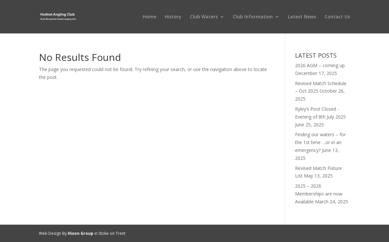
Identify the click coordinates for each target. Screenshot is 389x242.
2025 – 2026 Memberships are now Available (319, 194)
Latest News (302, 17)
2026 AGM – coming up (320, 65)
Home (149, 17)
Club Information (253, 17)
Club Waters (204, 17)
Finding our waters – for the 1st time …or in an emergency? (320, 142)
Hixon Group (80, 233)
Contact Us (337, 17)
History (173, 17)
